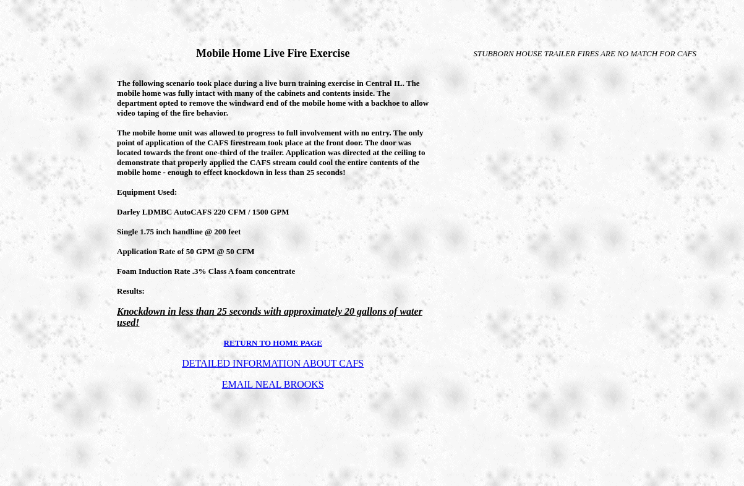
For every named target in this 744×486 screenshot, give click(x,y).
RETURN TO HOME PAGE (273, 342)
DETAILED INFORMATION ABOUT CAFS (273, 363)
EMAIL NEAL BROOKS (273, 384)
